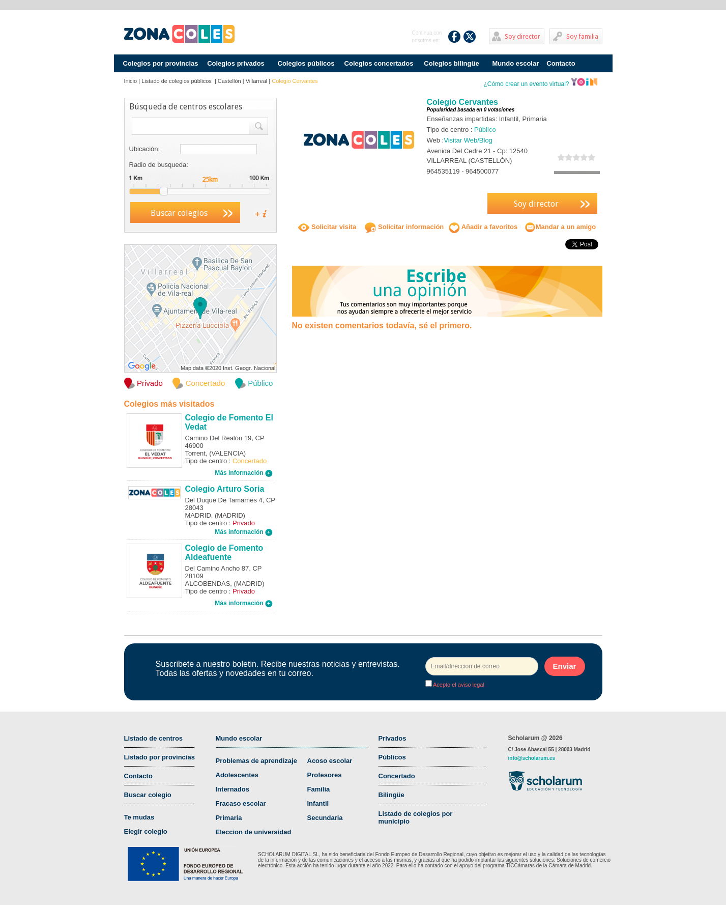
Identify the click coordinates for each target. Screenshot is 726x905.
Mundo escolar (515, 63)
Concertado (397, 776)
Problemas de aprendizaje (256, 761)
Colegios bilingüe (451, 63)
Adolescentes (237, 775)
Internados (232, 789)
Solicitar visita (327, 227)
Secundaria (325, 818)
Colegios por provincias (160, 63)
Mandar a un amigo (560, 227)
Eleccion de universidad (254, 832)
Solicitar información (404, 227)
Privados (392, 738)
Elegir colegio (145, 831)
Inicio (130, 81)
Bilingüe (391, 795)
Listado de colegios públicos (177, 81)
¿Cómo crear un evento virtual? (540, 84)
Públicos (392, 757)
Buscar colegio (147, 795)
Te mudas (139, 817)
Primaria (229, 818)
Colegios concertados (379, 63)
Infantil (318, 803)
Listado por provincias (159, 757)
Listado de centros (153, 738)
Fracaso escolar (241, 803)
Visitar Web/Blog (468, 140)
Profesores (324, 775)
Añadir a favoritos (483, 227)
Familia (318, 789)
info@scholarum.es (532, 758)
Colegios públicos (306, 63)
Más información (244, 472)
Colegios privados (236, 63)
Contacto (560, 63)
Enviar (564, 666)
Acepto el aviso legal (458, 685)
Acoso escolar (330, 761)
